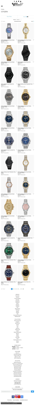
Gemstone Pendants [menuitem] (17, 315)
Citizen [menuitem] (17, 324)
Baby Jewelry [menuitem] (17, 308)
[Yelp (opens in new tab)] (19, 396)
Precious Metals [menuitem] (17, 370)
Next (32, 21)
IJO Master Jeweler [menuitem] (17, 354)
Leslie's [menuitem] (17, 330)
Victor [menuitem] (17, 342)
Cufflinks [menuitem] (17, 306)
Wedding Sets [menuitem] (17, 316)
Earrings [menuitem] (17, 299)
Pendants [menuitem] (17, 302)
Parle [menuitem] (17, 338)
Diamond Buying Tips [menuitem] (17, 364)
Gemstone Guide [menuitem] (17, 368)
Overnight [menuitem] (17, 337)
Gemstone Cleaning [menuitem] (17, 373)
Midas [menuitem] (17, 334)
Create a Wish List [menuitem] (17, 355)
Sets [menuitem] (17, 313)
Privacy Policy (14, 403)
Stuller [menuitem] (17, 341)
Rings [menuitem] (17, 303)
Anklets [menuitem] (17, 312)
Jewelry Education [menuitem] (17, 362)
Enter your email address (17, 389)
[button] (14, 1)
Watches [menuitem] (17, 304)
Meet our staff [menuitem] (17, 356)
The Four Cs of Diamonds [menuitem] (17, 363)
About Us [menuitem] (17, 353)
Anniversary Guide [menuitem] (17, 375)
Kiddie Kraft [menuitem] (17, 329)
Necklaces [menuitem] (17, 301)
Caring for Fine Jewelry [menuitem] (17, 371)
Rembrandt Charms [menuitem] (17, 339)
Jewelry (3, 9)
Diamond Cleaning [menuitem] (17, 372)
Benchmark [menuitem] (17, 323)
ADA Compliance (17, 358)
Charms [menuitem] (17, 297)
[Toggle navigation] (2, 6)
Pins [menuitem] (17, 307)
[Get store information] (17, 384)
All (23, 288)
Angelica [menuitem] (17, 322)
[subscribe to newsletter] (32, 391)
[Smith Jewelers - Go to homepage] (17, 4)
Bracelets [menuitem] (17, 295)
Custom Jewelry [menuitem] (17, 298)
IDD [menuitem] (17, 327)
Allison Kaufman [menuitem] (17, 320)
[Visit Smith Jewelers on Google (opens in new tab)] (22, 396)
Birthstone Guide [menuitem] (17, 367)
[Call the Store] (17, 383)
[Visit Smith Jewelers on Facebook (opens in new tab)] (13, 396)
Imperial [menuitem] (17, 328)
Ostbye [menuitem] (17, 336)
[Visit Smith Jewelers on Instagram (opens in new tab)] (16, 396)
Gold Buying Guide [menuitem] (17, 376)
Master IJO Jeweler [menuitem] (17, 332)
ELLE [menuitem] (17, 325)
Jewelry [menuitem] (17, 311)
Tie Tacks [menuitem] (17, 310)
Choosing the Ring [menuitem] (17, 366)
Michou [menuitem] (17, 333)
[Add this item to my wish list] (16, 40)
